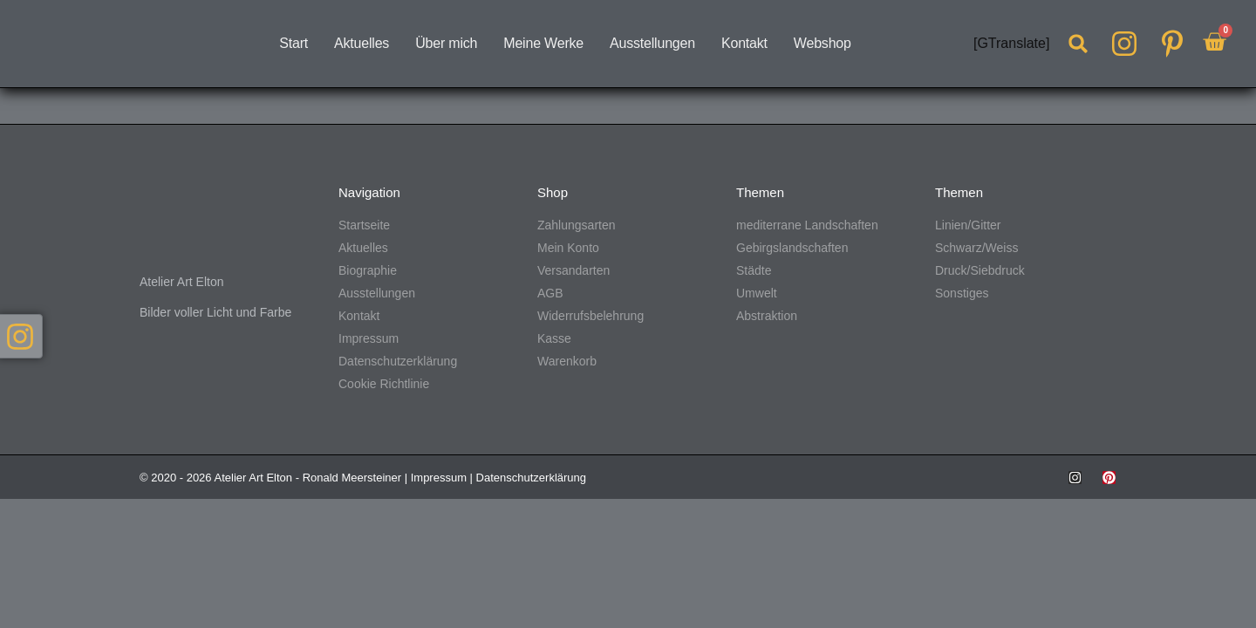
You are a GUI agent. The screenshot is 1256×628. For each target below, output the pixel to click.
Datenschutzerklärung (531, 477)
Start (293, 43)
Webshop (822, 43)
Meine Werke (543, 43)
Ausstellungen (652, 43)
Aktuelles (361, 43)
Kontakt (744, 43)
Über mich (446, 43)
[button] (1078, 43)
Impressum (439, 477)
